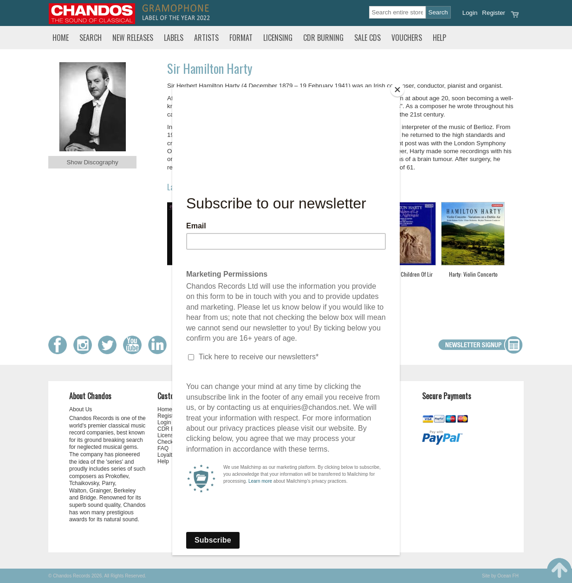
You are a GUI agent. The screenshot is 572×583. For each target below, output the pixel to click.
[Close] (397, 90)
